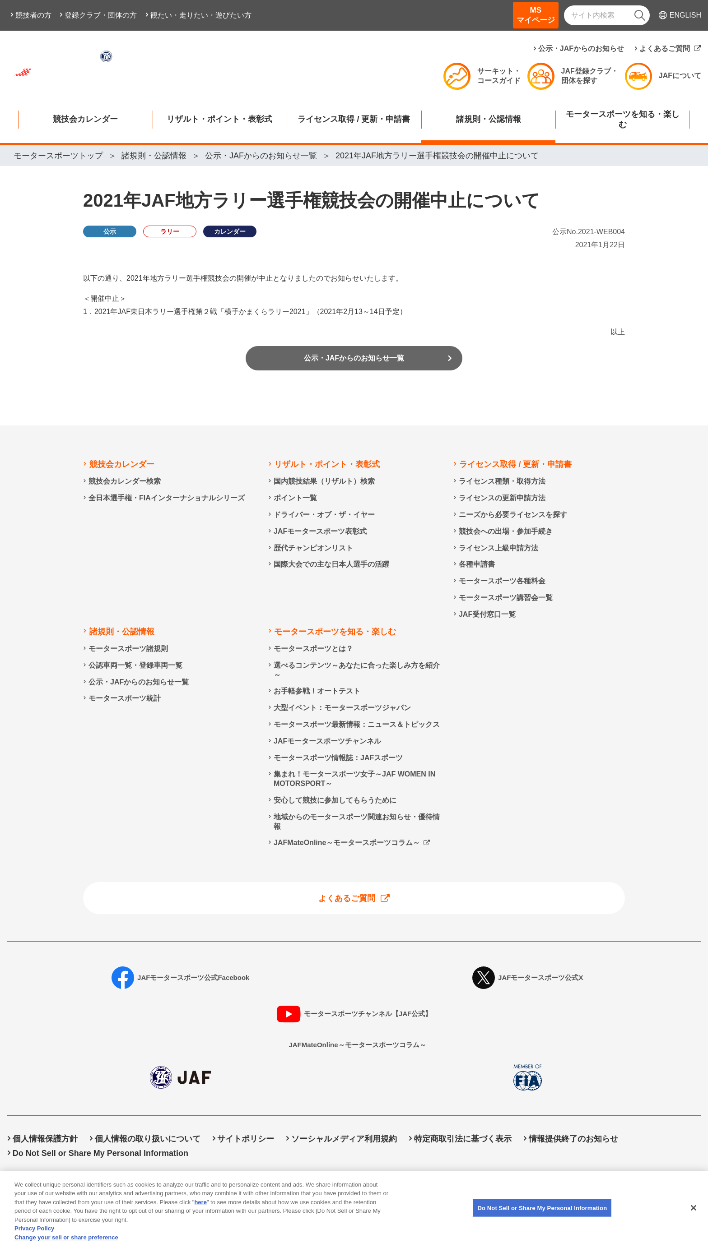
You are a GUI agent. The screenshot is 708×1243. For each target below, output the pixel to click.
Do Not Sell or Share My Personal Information (100, 1153)
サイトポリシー (245, 1139)
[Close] (693, 1220)
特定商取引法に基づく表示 (463, 1139)
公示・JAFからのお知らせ (581, 48)
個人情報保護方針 (45, 1139)
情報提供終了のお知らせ (573, 1139)
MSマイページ (536, 15)
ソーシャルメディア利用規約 (344, 1139)
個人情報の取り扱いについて (147, 1139)
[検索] (640, 15)
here (200, 1214)
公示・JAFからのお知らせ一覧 (354, 360)
